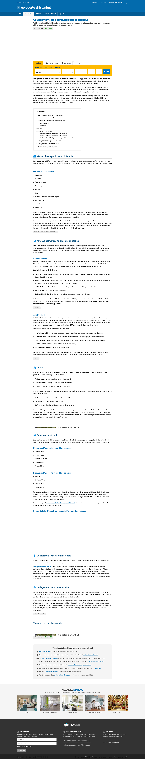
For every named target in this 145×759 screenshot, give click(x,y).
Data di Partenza (80, 70)
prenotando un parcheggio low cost (79, 665)
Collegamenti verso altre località (48, 144)
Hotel (39, 13)
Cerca (106, 72)
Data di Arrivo (67, 70)
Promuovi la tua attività (81, 757)
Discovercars (96, 668)
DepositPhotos (115, 742)
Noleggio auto (51, 13)
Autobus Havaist (45, 123)
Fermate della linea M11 (47, 118)
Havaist (37, 307)
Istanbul (36, 7)
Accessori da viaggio (116, 2)
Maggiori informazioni (89, 736)
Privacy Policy (112, 757)
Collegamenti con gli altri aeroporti (49, 141)
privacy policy (28, 746)
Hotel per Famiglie (95, 704)
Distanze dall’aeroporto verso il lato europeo (53, 133)
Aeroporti (94, 2)
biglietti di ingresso (52, 672)
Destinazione (39, 70)
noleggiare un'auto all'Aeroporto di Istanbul (60, 503)
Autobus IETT (44, 125)
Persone (91, 70)
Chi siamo (109, 732)
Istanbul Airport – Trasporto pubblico (46, 232)
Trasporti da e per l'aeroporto (47, 147)
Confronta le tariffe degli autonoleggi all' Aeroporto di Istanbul (59, 138)
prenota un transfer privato (95, 661)
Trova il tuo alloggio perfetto (48, 658)
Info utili (103, 2)
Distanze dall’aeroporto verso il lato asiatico (53, 136)
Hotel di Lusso (118, 704)
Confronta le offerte (45, 651)
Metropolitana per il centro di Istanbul (50, 115)
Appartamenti (72, 704)
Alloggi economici (50, 704)
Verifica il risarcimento (90, 655)
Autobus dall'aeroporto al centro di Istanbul (52, 121)
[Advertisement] (72, 45)
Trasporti (29, 13)
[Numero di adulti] (91, 72)
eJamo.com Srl (32, 757)
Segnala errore (93, 757)
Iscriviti (22, 750)
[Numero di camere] (99, 72)
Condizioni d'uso (102, 757)
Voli (63, 13)
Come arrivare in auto (45, 131)
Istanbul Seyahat (40, 614)
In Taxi (40, 128)
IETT (36, 358)
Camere (99, 70)
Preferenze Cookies (123, 757)
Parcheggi (67, 63)
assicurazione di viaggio (62, 675)
